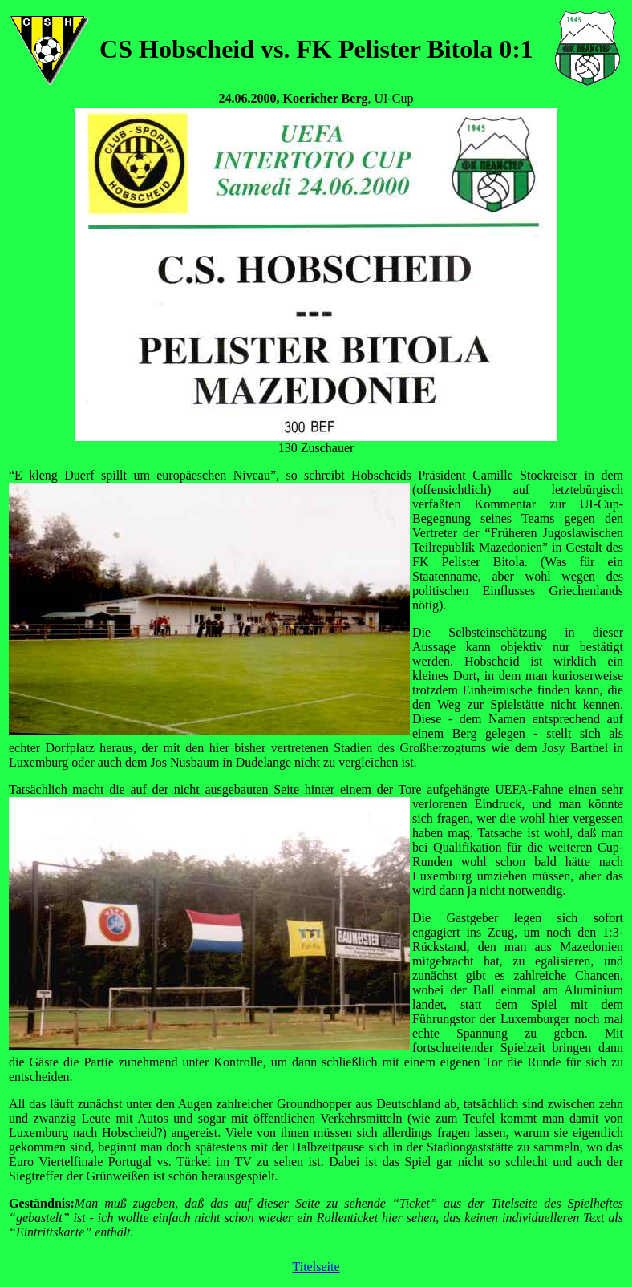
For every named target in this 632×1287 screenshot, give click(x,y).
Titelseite (316, 1266)
